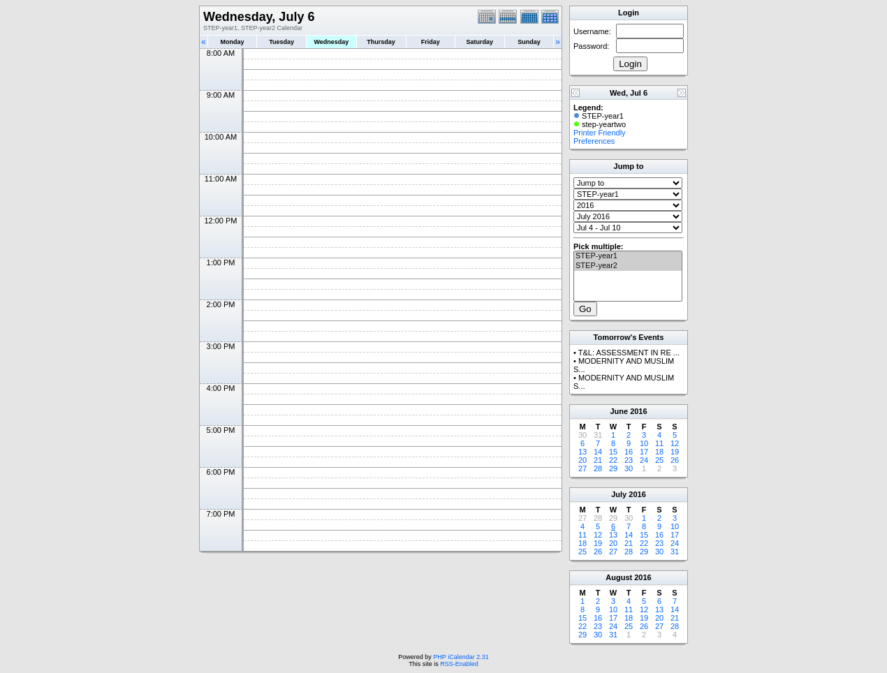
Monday (232, 41)
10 (644, 443)
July (618, 494)
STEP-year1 (628, 256)
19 (674, 452)
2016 (638, 411)
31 (674, 551)
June (619, 411)
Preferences (594, 141)
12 (674, 443)
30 (628, 468)
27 (582, 468)
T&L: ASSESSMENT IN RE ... (629, 352)
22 (613, 460)
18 (659, 452)
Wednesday (331, 41)
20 (582, 460)
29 (613, 468)
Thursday (381, 41)
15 (613, 452)
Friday (430, 41)
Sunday (529, 41)
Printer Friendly (599, 132)
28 (598, 468)
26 (674, 460)
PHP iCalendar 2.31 (460, 656)
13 (582, 452)
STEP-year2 (628, 266)
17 (644, 452)
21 (598, 460)
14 (598, 452)
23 (628, 460)
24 (644, 460)
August (619, 577)
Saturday (480, 41)
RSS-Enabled (459, 663)
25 (659, 460)
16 (628, 452)
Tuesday (281, 41)
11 (659, 443)
